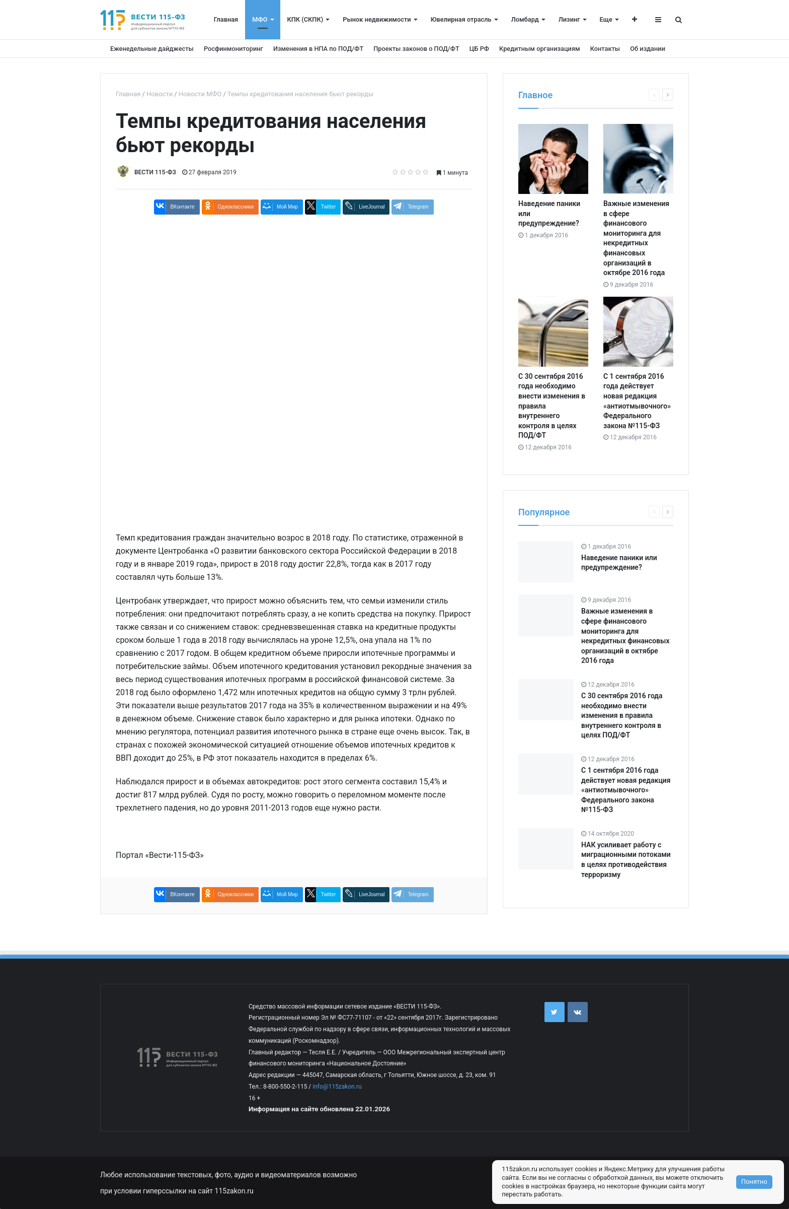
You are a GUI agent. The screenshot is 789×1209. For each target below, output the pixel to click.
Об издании (647, 48)
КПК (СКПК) (305, 19)
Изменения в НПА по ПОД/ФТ (318, 48)
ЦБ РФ (479, 48)
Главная (226, 19)
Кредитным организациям (539, 48)
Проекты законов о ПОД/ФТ (416, 48)
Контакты (605, 48)
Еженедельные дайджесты (152, 48)
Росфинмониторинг (233, 48)
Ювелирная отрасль (461, 19)
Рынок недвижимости (377, 19)
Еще (606, 19)
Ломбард (525, 19)
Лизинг (569, 19)
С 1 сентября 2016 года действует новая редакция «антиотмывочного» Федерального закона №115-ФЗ (626, 790)
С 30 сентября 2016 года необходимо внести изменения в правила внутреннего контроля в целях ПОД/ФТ (622, 715)
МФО (259, 19)
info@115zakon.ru (336, 1086)
